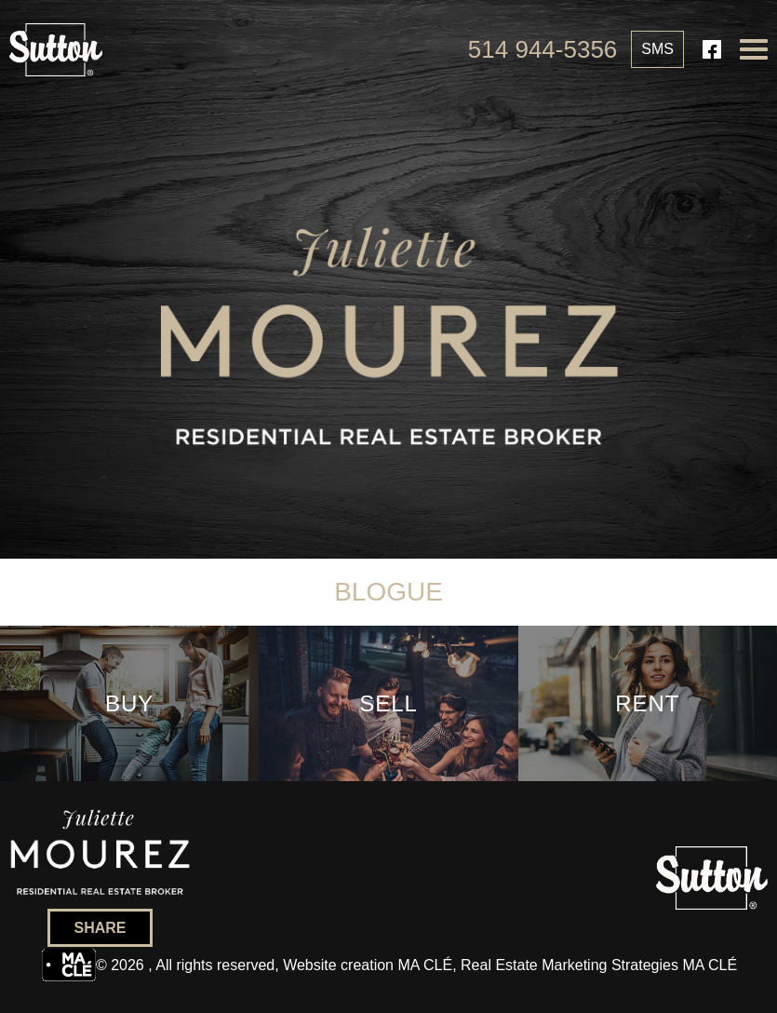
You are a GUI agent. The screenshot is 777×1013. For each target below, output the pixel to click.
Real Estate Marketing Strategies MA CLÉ (599, 965)
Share (100, 928)
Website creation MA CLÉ (367, 965)
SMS (657, 49)
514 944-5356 (542, 49)
